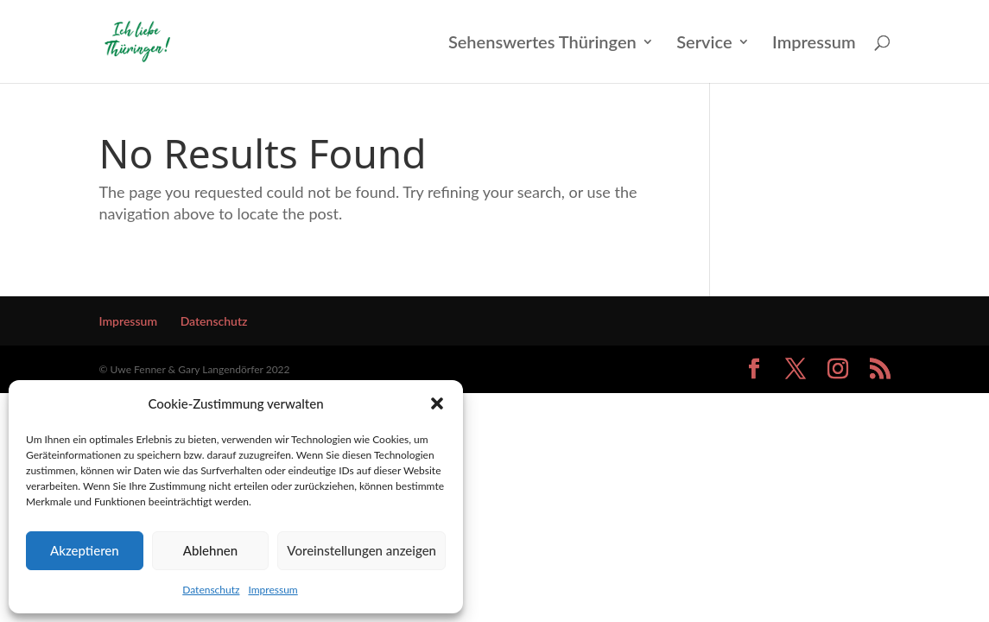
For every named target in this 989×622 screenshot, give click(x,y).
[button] (437, 403)
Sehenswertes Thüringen (542, 43)
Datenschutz (210, 589)
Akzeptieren (84, 550)
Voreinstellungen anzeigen (361, 550)
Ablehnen (210, 550)
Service (704, 43)
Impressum (272, 589)
